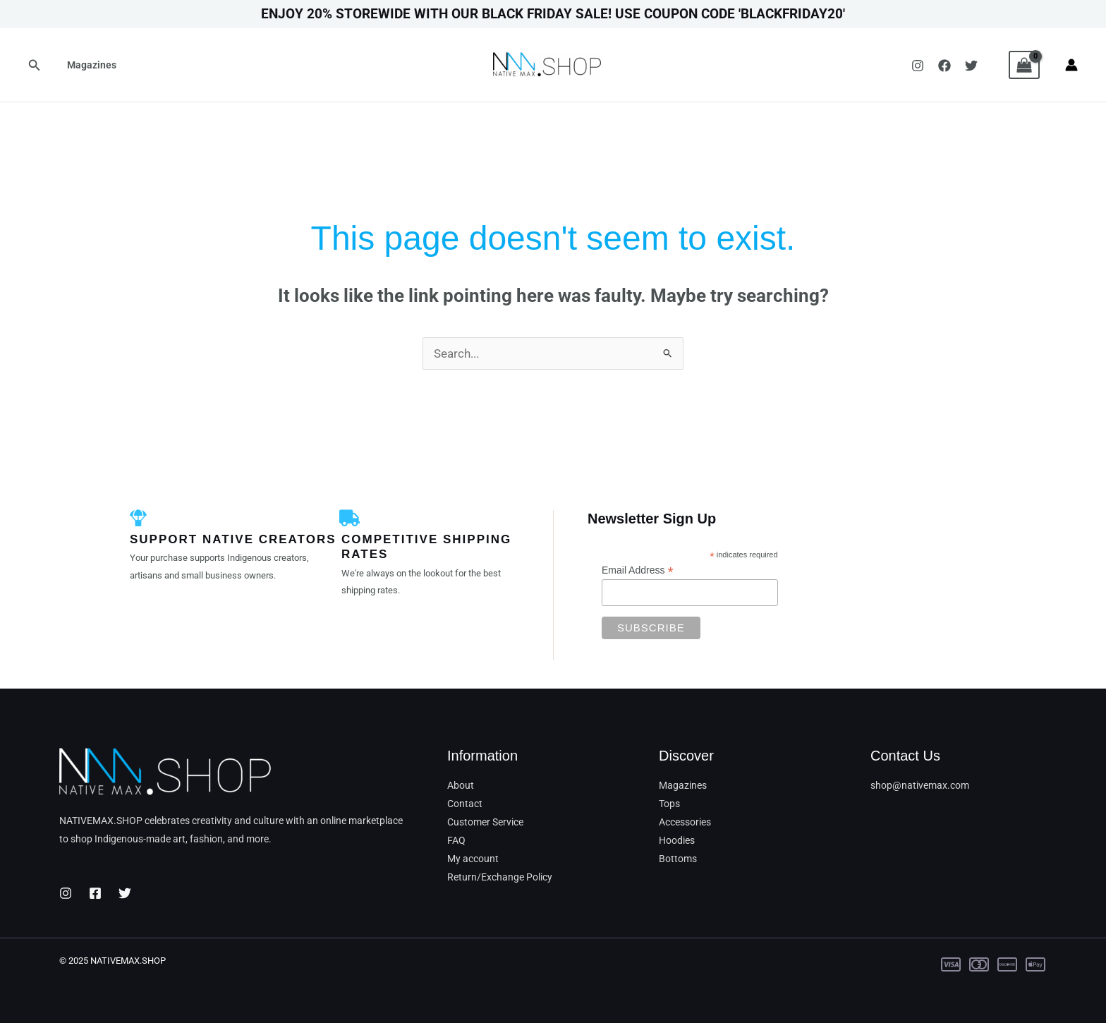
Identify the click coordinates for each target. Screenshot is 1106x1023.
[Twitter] (971, 65)
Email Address (638, 570)
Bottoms (678, 858)
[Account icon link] (1071, 65)
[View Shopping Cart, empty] (1024, 65)
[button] (34, 65)
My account (473, 858)
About (460, 785)
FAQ (456, 840)
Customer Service (485, 822)
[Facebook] (944, 65)
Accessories (685, 822)
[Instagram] (917, 65)
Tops (669, 803)
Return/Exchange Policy (499, 877)
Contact (464, 803)
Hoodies (677, 840)
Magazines (89, 65)
